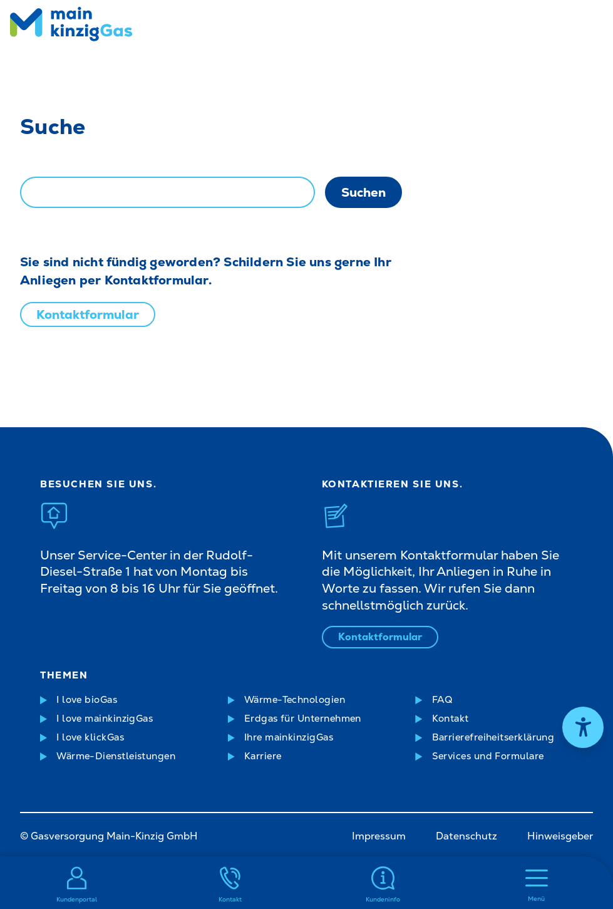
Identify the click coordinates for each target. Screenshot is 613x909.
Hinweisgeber (560, 836)
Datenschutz (466, 836)
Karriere (263, 756)
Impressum (379, 836)
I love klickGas (90, 737)
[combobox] (167, 192)
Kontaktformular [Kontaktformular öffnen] (380, 636)
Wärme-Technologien (294, 699)
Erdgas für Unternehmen (302, 718)
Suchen (363, 192)
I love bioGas (86, 699)
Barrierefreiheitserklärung (493, 737)
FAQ (442, 699)
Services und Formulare (488, 756)
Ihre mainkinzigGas (288, 737)
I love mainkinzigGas (104, 718)
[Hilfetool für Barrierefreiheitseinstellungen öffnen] (583, 727)
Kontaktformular (87, 314)
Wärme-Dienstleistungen (115, 756)
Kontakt (450, 718)
